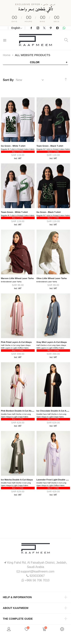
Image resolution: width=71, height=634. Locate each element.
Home (6, 55)
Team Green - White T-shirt (14, 212)
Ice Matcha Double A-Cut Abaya (17, 480)
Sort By (8, 80)
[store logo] (35, 40)
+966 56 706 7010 (37, 580)
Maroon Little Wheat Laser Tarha (17, 278)
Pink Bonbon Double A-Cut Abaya (18, 411)
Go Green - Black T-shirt (49, 212)
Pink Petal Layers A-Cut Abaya (16, 342)
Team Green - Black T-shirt (50, 146)
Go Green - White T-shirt (13, 146)
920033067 (37, 575)
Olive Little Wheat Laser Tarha (52, 278)
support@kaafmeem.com (37, 571)
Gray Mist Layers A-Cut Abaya (52, 342)
